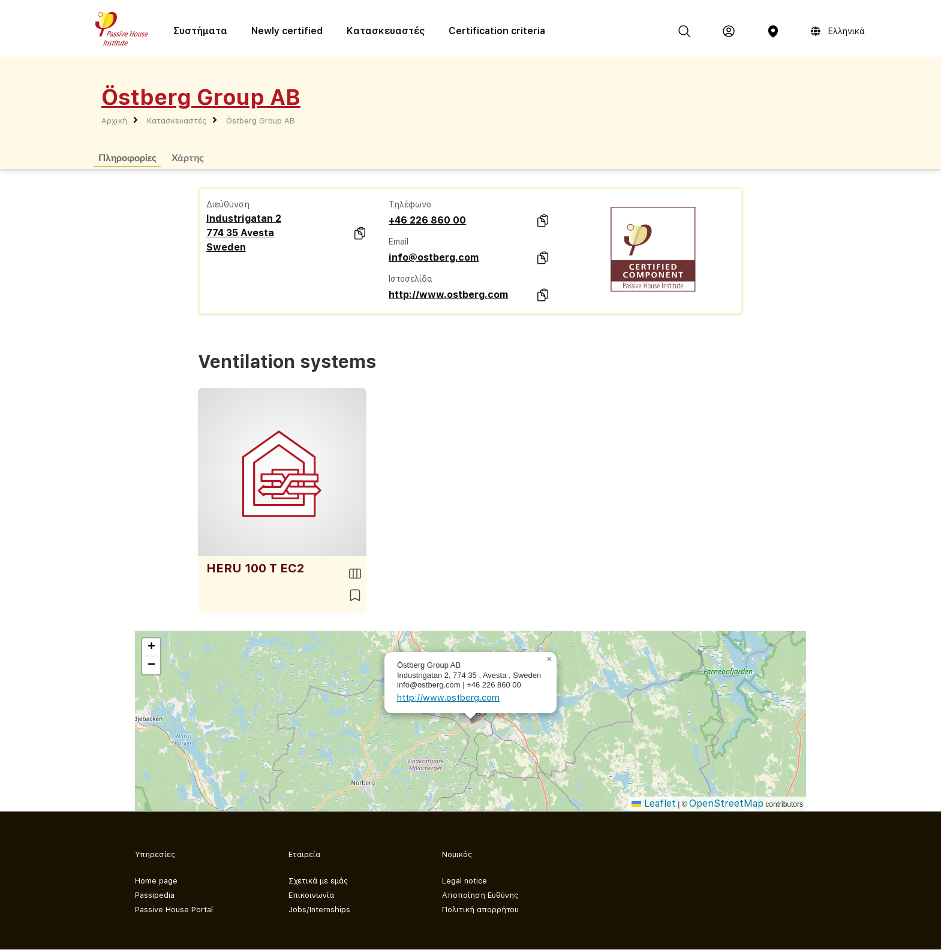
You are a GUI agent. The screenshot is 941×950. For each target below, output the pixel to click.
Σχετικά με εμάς (318, 880)
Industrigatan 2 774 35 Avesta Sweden (243, 233)
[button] (549, 659)
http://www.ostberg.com (448, 294)
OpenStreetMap (726, 803)
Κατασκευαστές (386, 31)
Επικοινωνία (311, 895)
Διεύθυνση (227, 204)
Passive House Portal (174, 909)
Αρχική (114, 120)
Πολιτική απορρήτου (480, 909)
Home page (156, 880)
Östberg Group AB (260, 120)
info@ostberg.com (434, 257)
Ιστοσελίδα (410, 279)
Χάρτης (188, 157)
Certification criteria (497, 31)
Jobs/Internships (319, 909)
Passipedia (155, 895)
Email (398, 241)
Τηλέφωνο (410, 204)
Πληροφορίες (127, 157)
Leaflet (654, 803)
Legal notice (464, 880)
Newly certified (287, 31)
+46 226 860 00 (427, 220)
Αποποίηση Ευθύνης (480, 895)
